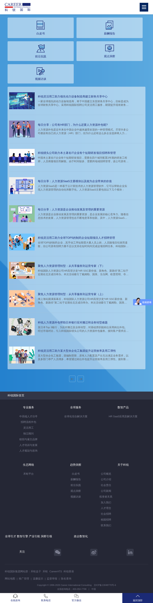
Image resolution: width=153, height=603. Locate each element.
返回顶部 (137, 598)
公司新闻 (106, 490)
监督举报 (52, 578)
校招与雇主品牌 (28, 439)
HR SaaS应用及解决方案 (123, 416)
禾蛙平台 (28, 473)
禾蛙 (45, 571)
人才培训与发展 (28, 445)
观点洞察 (76, 490)
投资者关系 (105, 496)
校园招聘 (106, 519)
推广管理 (24, 578)
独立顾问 (28, 433)
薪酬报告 (76, 479)
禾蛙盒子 (36, 571)
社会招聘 (106, 513)
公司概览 (106, 473)
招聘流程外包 (28, 421)
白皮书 (76, 473)
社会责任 (106, 485)
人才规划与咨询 (28, 450)
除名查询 (66, 578)
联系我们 (106, 525)
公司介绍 (106, 479)
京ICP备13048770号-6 (105, 585)
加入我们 (106, 502)
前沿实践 (76, 485)
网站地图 (10, 578)
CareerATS (55, 571)
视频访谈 (76, 496)
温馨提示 (38, 578)
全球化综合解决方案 (75, 416)
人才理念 (106, 508)
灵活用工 (28, 427)
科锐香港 (69, 571)
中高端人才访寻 (28, 416)
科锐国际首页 (16, 395)
